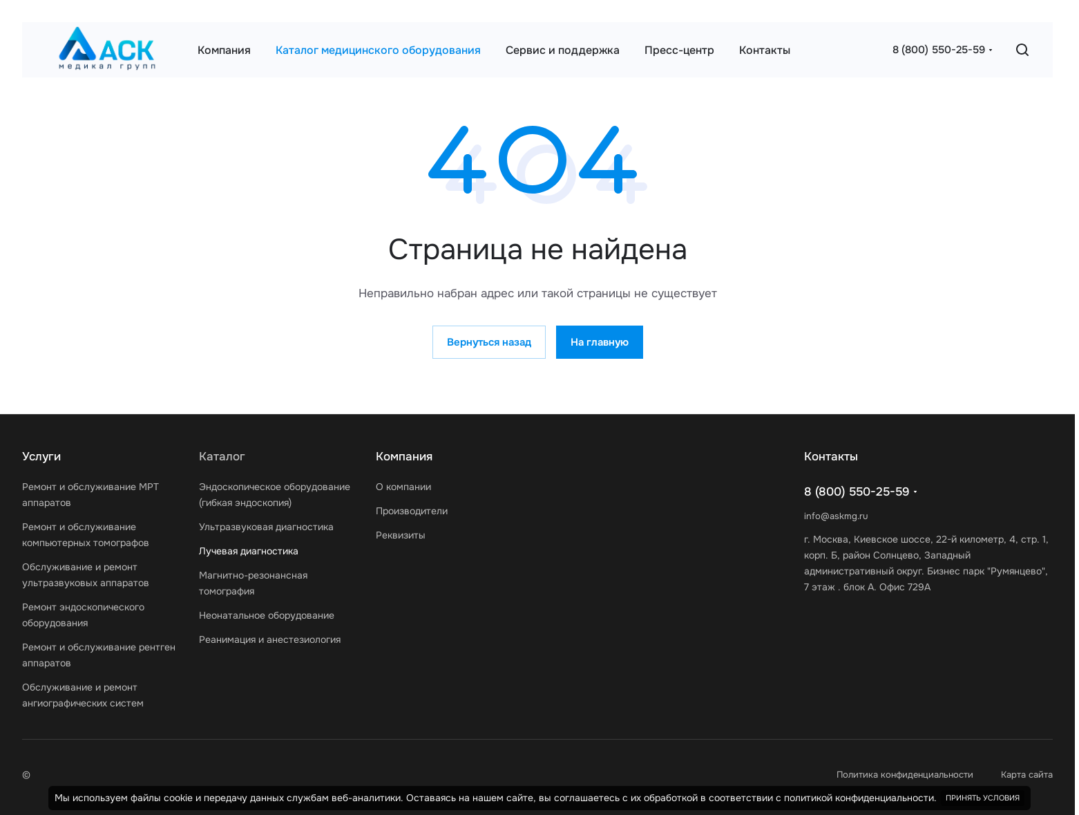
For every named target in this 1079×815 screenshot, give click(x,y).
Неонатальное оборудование (266, 615)
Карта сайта (1027, 774)
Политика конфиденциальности (905, 774)
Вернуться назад (489, 342)
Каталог (222, 456)
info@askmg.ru (836, 516)
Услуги (41, 456)
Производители (412, 511)
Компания (404, 456)
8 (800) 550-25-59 (938, 50)
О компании (403, 486)
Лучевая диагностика (248, 551)
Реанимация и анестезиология (270, 639)
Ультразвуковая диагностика (266, 527)
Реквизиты (401, 535)
